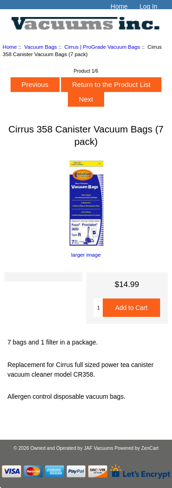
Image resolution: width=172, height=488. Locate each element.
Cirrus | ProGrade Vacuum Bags (102, 47)
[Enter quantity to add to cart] (98, 308)
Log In (148, 6)
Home (119, 6)
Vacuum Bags (40, 47)
